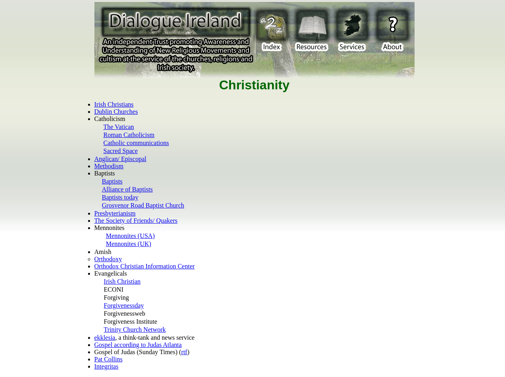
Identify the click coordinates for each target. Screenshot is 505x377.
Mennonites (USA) (130, 235)
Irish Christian (122, 281)
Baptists (112, 181)
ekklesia (104, 337)
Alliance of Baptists (127, 189)
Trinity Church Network (135, 329)
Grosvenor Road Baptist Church (143, 205)
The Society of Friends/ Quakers (136, 220)
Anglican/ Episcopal (120, 158)
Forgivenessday (124, 305)
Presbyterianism (115, 213)
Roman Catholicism (128, 134)
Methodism (109, 166)
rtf (184, 352)
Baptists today (120, 197)
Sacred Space (120, 150)
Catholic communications (136, 142)
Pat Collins (108, 359)
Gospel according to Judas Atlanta (138, 344)
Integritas (106, 366)
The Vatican (118, 126)
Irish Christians (114, 104)
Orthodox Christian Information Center (144, 266)
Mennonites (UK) (128, 243)
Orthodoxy (108, 259)
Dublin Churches (116, 111)
